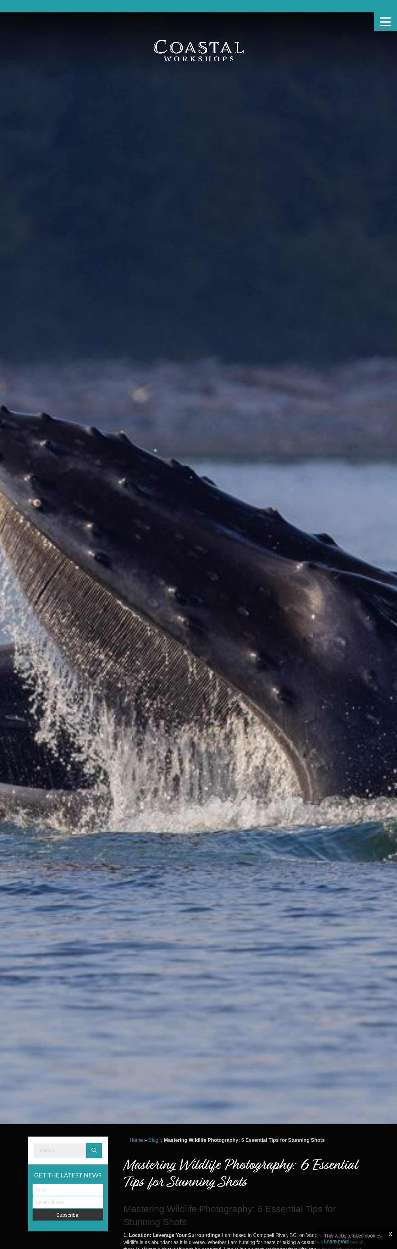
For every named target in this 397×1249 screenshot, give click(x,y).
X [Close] (390, 1234)
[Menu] (385, 21)
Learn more (337, 1241)
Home (136, 1140)
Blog (153, 1140)
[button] (68, 1215)
